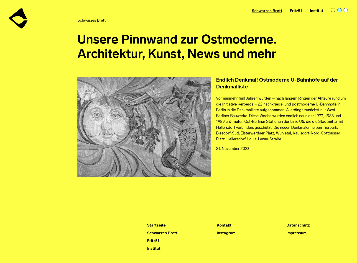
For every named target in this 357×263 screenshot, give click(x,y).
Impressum (296, 233)
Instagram (226, 233)
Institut (316, 11)
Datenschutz (298, 225)
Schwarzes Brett (267, 11)
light (333, 10)
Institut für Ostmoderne (18, 16)
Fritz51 (296, 11)
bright (346, 10)
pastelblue (339, 10)
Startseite (156, 225)
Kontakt (224, 225)
